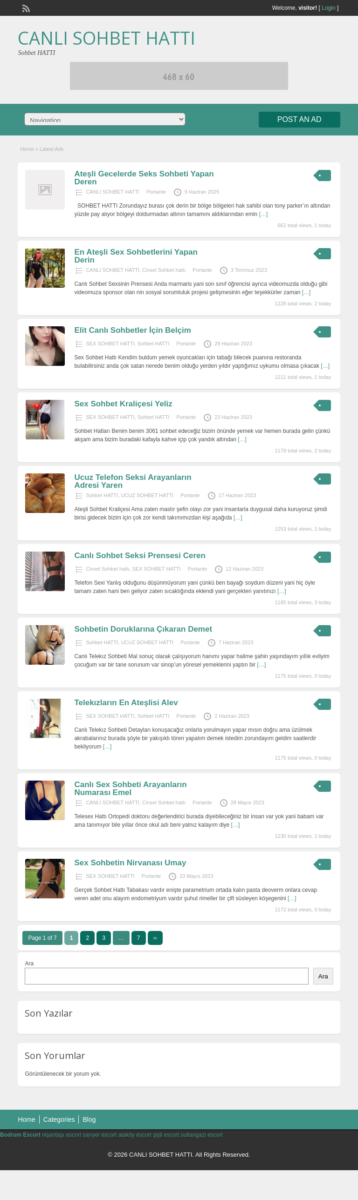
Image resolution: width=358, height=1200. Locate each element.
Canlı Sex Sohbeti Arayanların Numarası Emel (130, 788)
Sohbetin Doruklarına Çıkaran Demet (143, 629)
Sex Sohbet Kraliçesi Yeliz (123, 403)
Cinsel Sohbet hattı (164, 270)
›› (155, 938)
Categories (59, 1119)
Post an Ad (299, 119)
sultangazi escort (202, 1135)
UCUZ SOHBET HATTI (147, 495)
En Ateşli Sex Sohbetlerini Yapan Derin (136, 256)
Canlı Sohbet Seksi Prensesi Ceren (140, 555)
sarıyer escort (100, 1135)
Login (328, 8)
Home (27, 149)
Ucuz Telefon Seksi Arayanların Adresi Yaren (132, 481)
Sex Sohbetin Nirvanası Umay (130, 862)
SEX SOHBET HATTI (110, 343)
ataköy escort (134, 1135)
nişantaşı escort (61, 1135)
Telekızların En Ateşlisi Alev (126, 702)
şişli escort (166, 1135)
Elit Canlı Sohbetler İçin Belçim (132, 330)
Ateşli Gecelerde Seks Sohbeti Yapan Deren (143, 177)
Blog (89, 1119)
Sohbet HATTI (154, 343)
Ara (29, 963)
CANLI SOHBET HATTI (106, 38)
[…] (263, 214)
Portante (156, 192)
